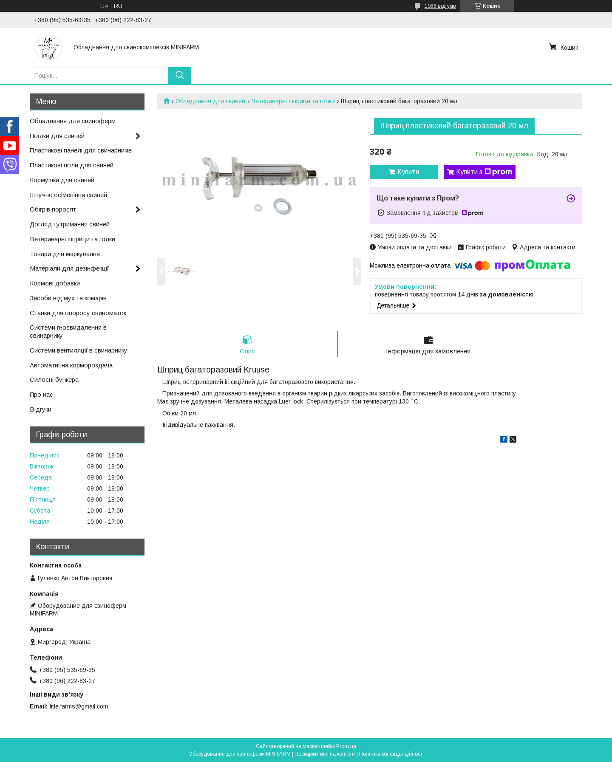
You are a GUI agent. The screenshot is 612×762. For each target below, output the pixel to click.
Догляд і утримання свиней (70, 224)
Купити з (484, 172)
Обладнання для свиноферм (73, 120)
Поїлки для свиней (57, 135)
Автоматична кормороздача (71, 365)
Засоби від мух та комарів (68, 298)
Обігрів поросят (53, 209)
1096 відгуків (440, 6)
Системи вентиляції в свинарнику (79, 350)
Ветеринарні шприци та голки (293, 101)
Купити (408, 171)
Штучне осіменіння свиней (68, 194)
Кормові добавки (55, 283)
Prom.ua (346, 746)
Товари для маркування (65, 253)
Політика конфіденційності (391, 754)
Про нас (41, 394)
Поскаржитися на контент (325, 754)
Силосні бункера (54, 379)
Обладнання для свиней (210, 101)
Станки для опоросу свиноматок (78, 312)
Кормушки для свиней (62, 179)
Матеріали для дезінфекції (69, 268)
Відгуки (40, 409)
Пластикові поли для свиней (71, 165)
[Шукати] (179, 75)
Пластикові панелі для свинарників (81, 150)
